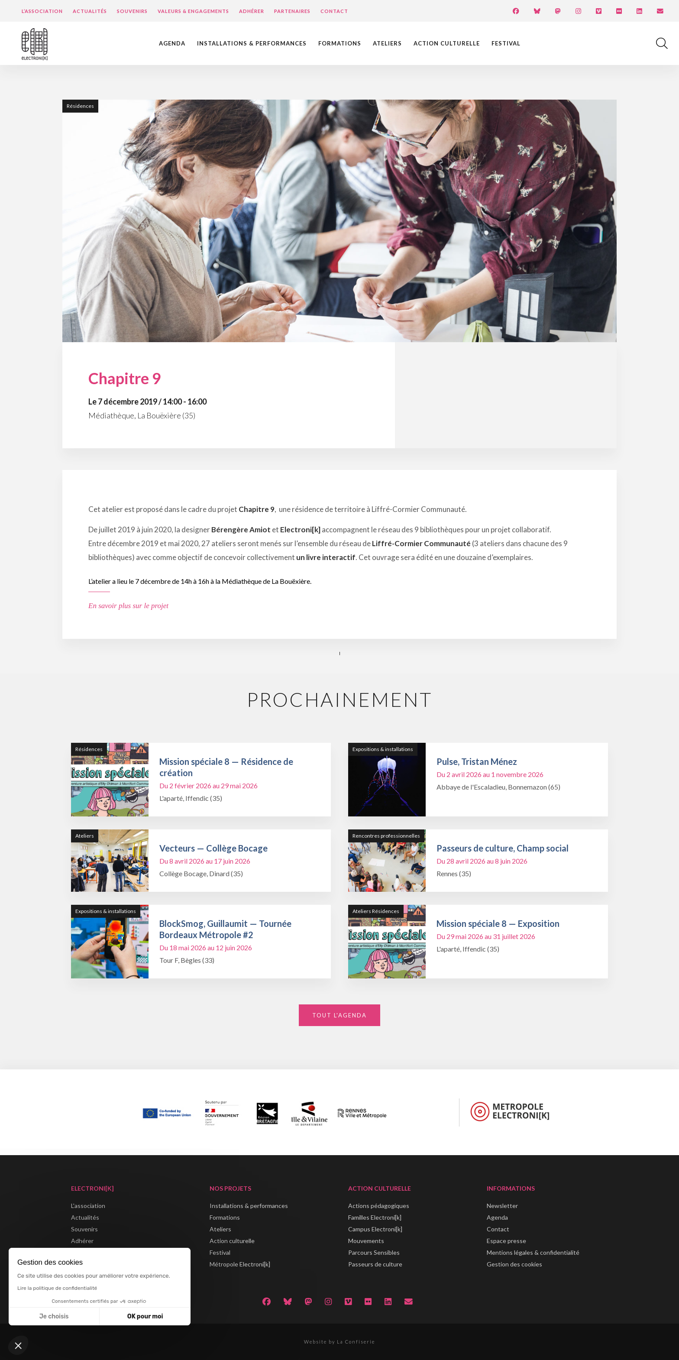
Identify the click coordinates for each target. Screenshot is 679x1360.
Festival (506, 43)
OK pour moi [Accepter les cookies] (145, 1316)
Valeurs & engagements (193, 11)
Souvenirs (132, 11)
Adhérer (251, 11)
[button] (18, 1345)
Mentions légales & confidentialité (533, 1252)
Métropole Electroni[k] (240, 1264)
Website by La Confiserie (339, 1341)
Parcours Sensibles (374, 1252)
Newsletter (502, 1205)
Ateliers (387, 43)
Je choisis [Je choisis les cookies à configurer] (54, 1316)
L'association (88, 1205)
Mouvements (366, 1240)
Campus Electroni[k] (375, 1229)
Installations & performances (252, 43)
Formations (339, 43)
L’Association (42, 11)
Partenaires (292, 11)
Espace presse (506, 1240)
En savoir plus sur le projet (128, 606)
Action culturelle (447, 43)
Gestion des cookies (514, 1264)
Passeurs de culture (375, 1264)
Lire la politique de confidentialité (57, 1288)
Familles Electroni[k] (374, 1217)
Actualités (90, 11)
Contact (334, 11)
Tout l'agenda (339, 1015)
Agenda (172, 43)
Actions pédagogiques (378, 1205)
